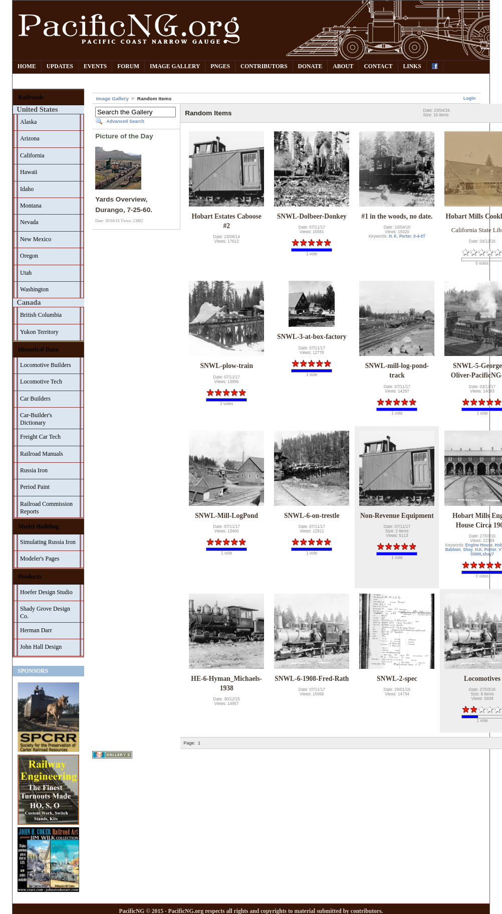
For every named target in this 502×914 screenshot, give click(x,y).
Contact (378, 66)
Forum (128, 66)
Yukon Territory (39, 331)
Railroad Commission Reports (46, 507)
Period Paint (35, 486)
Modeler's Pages (39, 558)
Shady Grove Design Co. (45, 612)
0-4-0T (419, 236)
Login (469, 98)
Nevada (29, 222)
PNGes (220, 66)
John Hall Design (41, 646)
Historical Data (38, 349)
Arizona (30, 138)
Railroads (31, 97)
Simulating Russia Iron (48, 541)
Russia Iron (34, 470)
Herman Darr (36, 630)
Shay (467, 549)
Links (412, 66)
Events (95, 66)
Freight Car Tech (40, 436)
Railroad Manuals (41, 453)
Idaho (27, 189)
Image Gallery (175, 66)
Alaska (28, 121)
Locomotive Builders (45, 365)
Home (27, 66)
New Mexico (35, 239)
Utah (26, 272)
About (343, 66)
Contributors (264, 66)
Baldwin (453, 549)
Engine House (478, 545)
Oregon (29, 255)
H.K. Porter (485, 549)
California (32, 155)
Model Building (38, 526)
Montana (31, 205)
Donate (310, 66)
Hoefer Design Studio (46, 592)
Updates (60, 66)
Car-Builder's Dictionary (36, 419)
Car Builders (35, 398)
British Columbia (41, 314)
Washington (34, 289)
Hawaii (29, 171)
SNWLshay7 (482, 554)
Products (30, 576)
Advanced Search (125, 121)
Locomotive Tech (41, 381)
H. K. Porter (400, 236)
